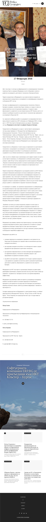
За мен (23, 508)
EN (40, 3)
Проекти (23, 502)
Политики (23, 497)
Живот (23, 505)
